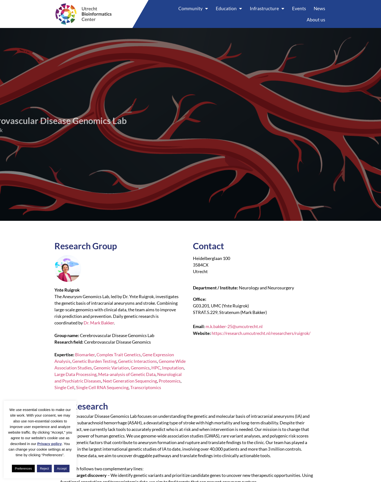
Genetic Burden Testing (94, 361)
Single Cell (64, 387)
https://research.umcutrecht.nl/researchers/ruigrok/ (261, 333)
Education (229, 8)
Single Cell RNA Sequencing (102, 387)
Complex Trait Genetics (118, 354)
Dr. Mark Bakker (99, 322)
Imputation (173, 367)
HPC (155, 367)
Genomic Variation (111, 367)
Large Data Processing (75, 374)
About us (316, 19)
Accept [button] (62, 468)
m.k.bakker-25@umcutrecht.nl (234, 326)
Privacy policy (49, 444)
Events (299, 8)
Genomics (140, 367)
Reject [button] (44, 468)
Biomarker (85, 354)
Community (193, 8)
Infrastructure (267, 8)
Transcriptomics (145, 387)
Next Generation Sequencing (130, 381)
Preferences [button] (23, 468)
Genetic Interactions (137, 361)
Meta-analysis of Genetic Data (127, 374)
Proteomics (170, 381)
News (319, 8)
